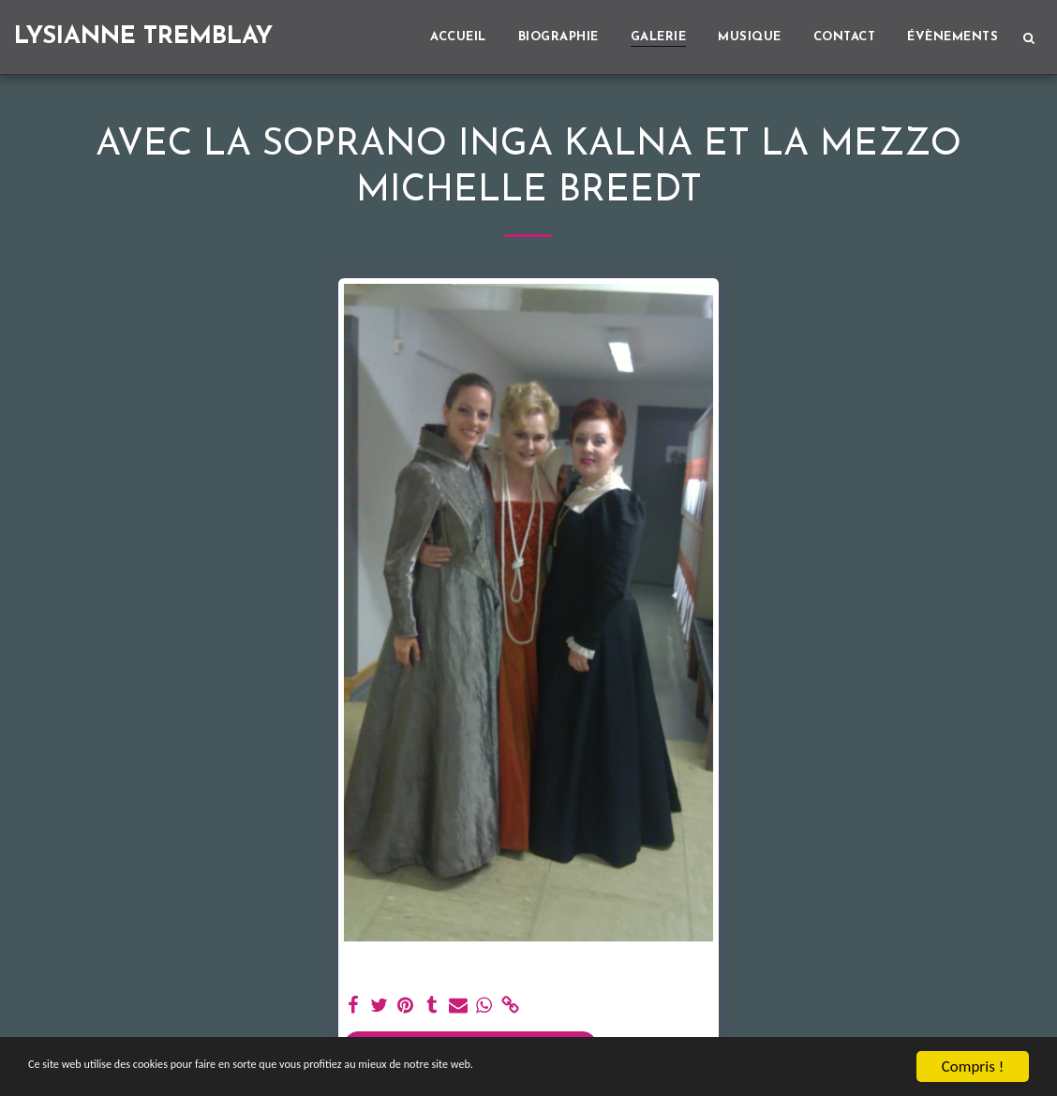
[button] (1028, 37)
